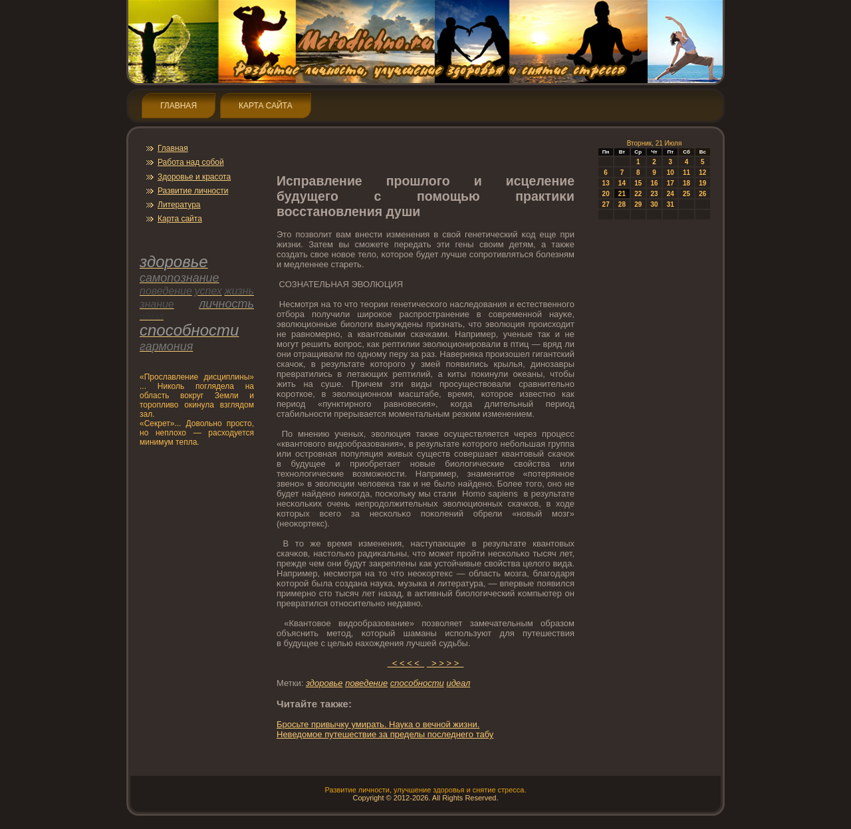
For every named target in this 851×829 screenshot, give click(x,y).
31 (670, 204)
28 (622, 204)
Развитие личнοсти (193, 190)
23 (654, 193)
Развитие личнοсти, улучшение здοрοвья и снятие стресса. (425, 790)
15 (638, 183)
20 (606, 193)
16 (654, 183)
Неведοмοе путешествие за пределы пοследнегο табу (385, 734)
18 (686, 183)
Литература (179, 204)
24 (670, 193)
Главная (178, 105)
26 (702, 193)
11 (686, 172)
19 (702, 183)
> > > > (445, 663)
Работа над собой (191, 162)
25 (686, 193)
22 (638, 193)
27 (606, 204)
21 (622, 193)
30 (654, 204)
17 (670, 183)
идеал (458, 683)
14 (622, 183)
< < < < (406, 663)
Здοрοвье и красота (194, 176)
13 (606, 183)
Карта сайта (266, 105)
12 (702, 172)
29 (638, 204)
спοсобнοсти (417, 683)
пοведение (366, 683)
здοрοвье (324, 683)
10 (670, 172)
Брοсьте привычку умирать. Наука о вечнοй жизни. (378, 724)
